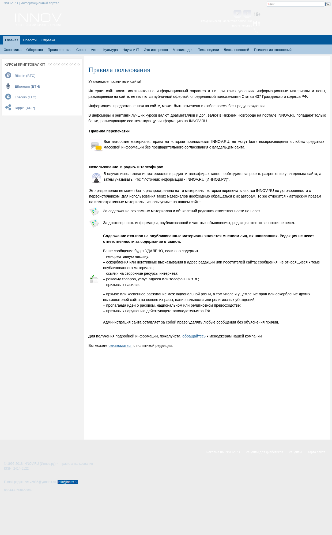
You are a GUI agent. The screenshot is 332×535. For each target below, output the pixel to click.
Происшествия (59, 50)
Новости (29, 40)
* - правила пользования (74, 464)
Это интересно (156, 50)
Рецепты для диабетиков (264, 452)
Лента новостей (236, 50)
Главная (11, 40)
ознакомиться (120, 345)
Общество (34, 50)
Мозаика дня (183, 50)
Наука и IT (131, 50)
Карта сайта (316, 452)
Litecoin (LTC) (25, 97)
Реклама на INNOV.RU (223, 452)
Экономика (12, 50)
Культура (110, 50)
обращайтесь (194, 336)
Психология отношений (273, 50)
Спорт (81, 50)
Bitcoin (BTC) (25, 76)
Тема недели (208, 50)
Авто (94, 50)
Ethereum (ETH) (27, 86)
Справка (48, 40)
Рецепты (295, 452)
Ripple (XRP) (25, 108)
